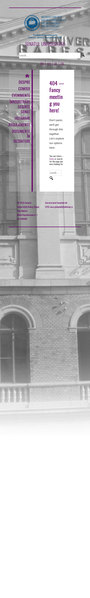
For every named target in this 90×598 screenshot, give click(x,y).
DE (55, 63)
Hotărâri (22, 118)
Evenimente (22, 95)
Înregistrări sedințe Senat (22, 106)
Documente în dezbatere (22, 136)
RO (42, 63)
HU (49, 63)
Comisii (24, 88)
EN (62, 63)
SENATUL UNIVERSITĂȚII (45, 43)
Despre (24, 81)
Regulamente (22, 124)
